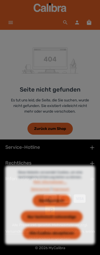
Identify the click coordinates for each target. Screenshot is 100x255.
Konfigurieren (51, 205)
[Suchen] (65, 22)
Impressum (61, 193)
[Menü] (10, 22)
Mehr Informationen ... (50, 186)
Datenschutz (40, 193)
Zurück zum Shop (50, 128)
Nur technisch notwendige (51, 221)
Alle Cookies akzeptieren (51, 238)
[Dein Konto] (77, 22)
